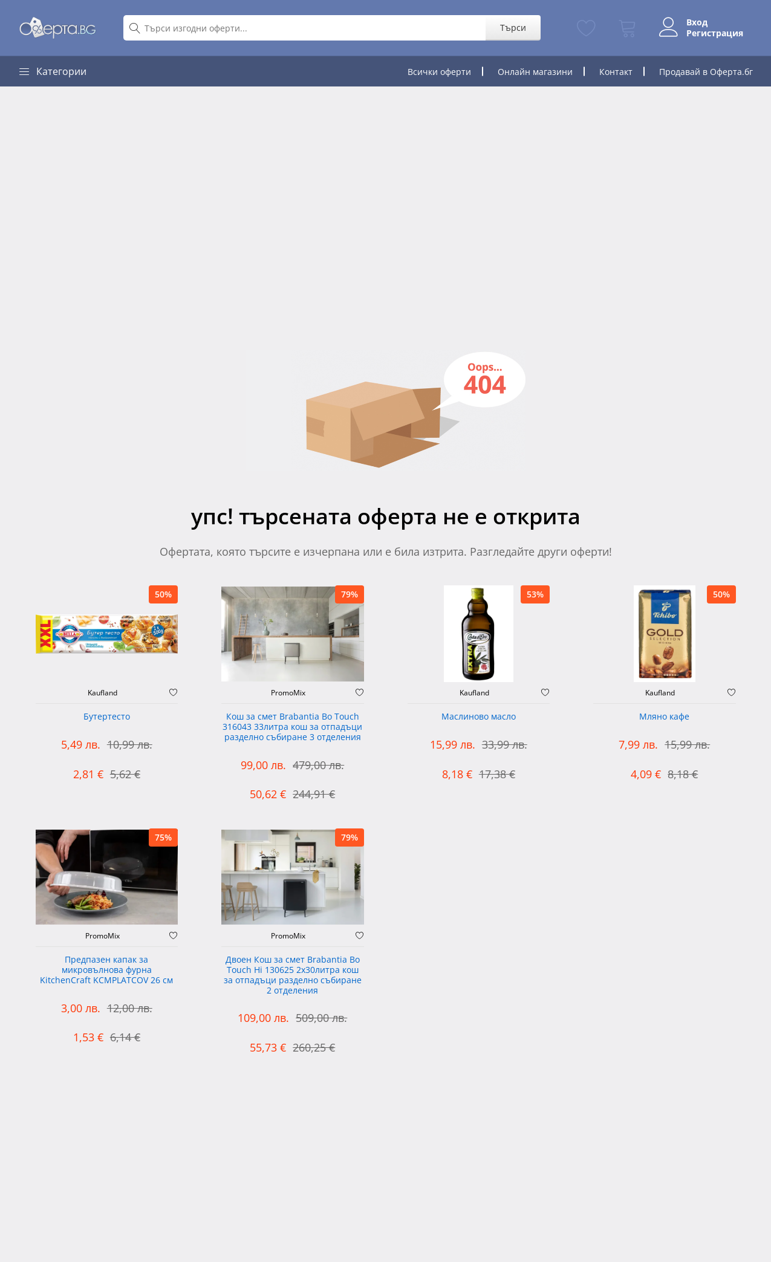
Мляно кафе (664, 717)
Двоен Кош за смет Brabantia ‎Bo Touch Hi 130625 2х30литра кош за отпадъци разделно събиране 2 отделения (293, 975)
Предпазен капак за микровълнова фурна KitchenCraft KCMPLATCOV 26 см (106, 970)
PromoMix (288, 693)
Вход (697, 22)
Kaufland (102, 693)
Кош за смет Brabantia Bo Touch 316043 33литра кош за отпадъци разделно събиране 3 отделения (292, 727)
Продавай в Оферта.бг (706, 71)
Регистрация (714, 33)
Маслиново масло (478, 717)
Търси (513, 27)
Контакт (616, 71)
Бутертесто (106, 717)
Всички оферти (439, 71)
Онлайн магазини (535, 71)
